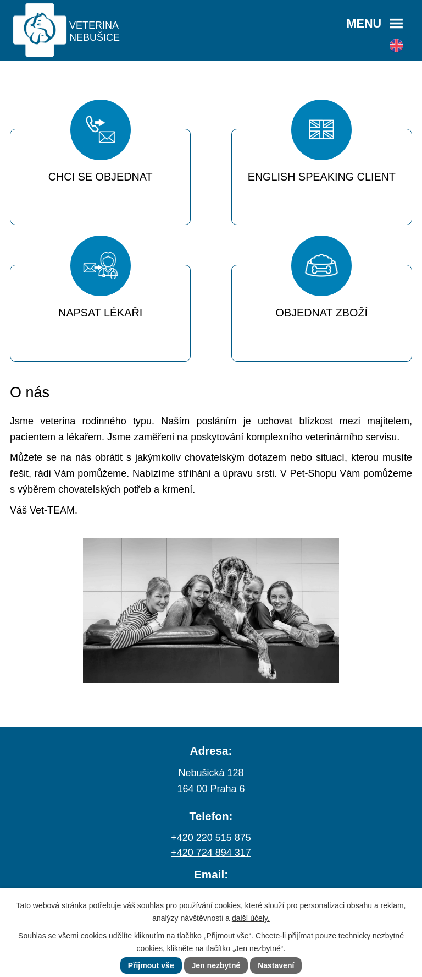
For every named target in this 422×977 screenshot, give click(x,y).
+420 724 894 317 (211, 852)
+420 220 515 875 (211, 837)
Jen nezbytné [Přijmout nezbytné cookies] (216, 965)
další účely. (251, 918)
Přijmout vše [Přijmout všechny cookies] (151, 965)
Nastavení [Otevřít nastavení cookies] (276, 965)
